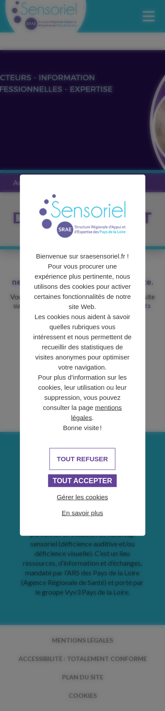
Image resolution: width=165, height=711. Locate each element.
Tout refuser (82, 459)
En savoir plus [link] (82, 513)
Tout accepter (82, 481)
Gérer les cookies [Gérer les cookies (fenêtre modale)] (82, 497)
